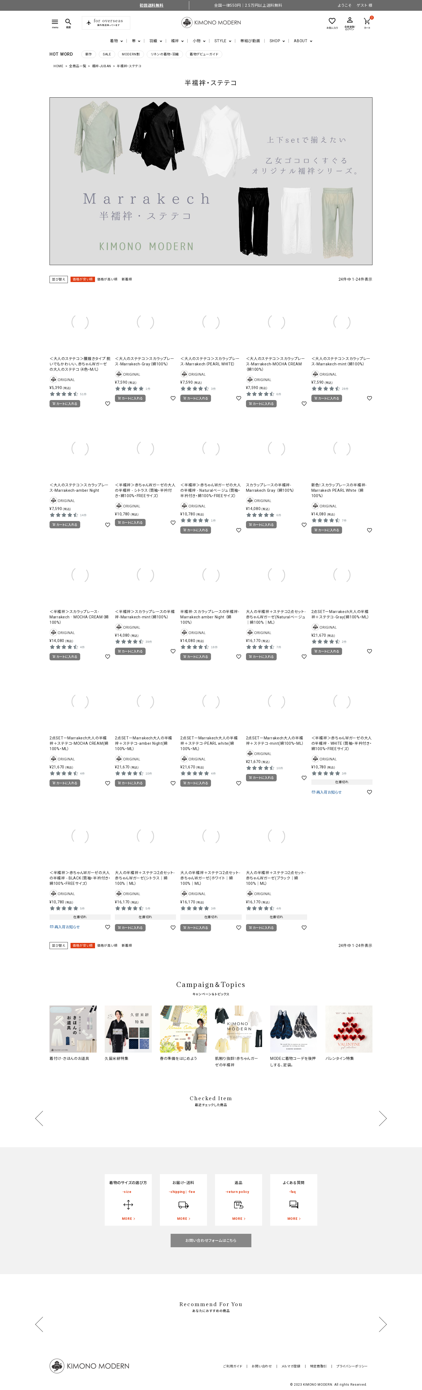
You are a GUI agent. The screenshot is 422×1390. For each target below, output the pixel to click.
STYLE (220, 41)
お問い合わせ (267, 1366)
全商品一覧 (77, 66)
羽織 (153, 41)
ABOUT (301, 41)
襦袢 (175, 41)
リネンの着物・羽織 (165, 54)
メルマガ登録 (294, 1366)
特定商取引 (321, 1366)
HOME (59, 66)
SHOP (275, 41)
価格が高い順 (107, 279)
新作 (88, 54)
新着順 (127, 279)
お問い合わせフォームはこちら (211, 1240)
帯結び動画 (250, 41)
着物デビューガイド (204, 54)
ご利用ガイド (239, 1366)
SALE (107, 54)
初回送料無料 (151, 5)
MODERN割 (131, 54)
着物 (114, 41)
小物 (197, 41)
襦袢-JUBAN (101, 66)
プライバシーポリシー (353, 1366)
